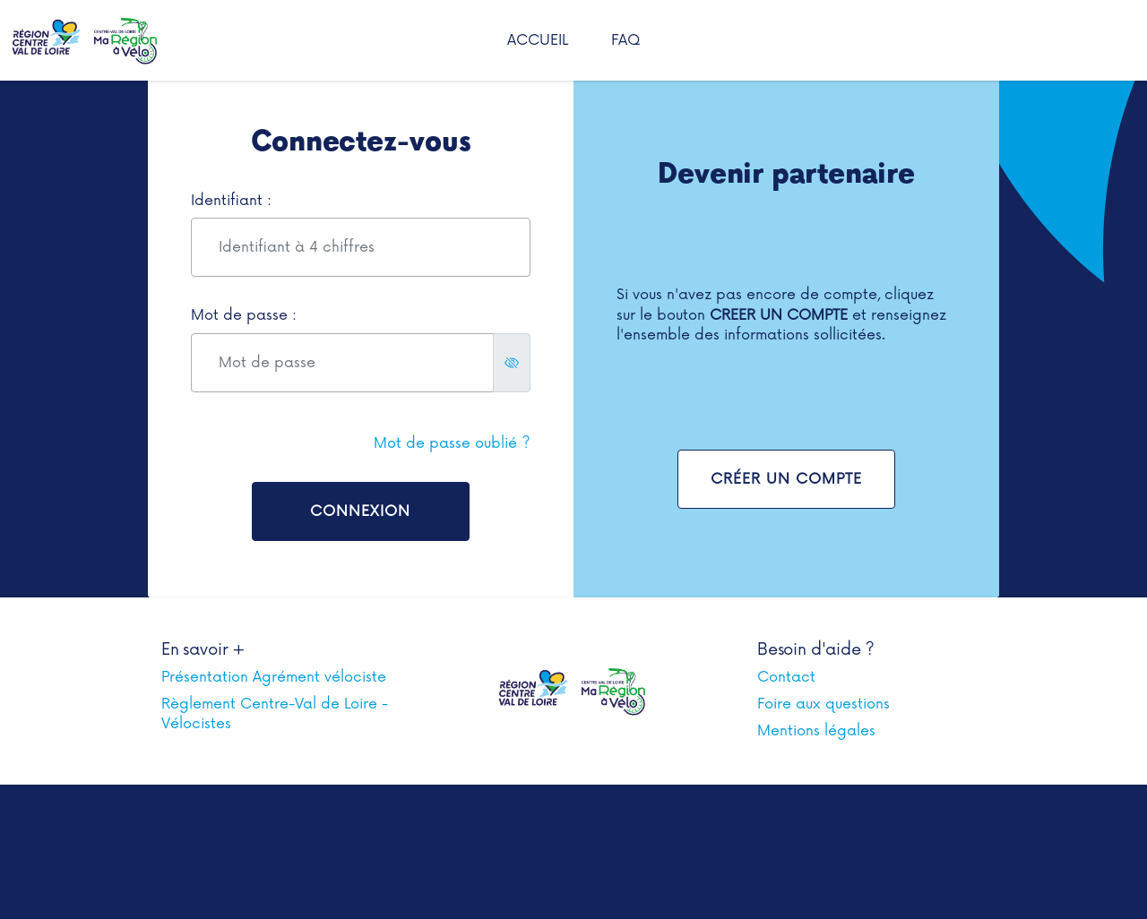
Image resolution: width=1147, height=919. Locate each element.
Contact (786, 677)
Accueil (537, 40)
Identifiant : (231, 201)
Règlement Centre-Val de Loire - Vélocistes (274, 714)
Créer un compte (786, 479)
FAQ (625, 40)
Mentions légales (816, 731)
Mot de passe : (244, 315)
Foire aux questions (823, 704)
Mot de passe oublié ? (452, 443)
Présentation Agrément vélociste (273, 677)
